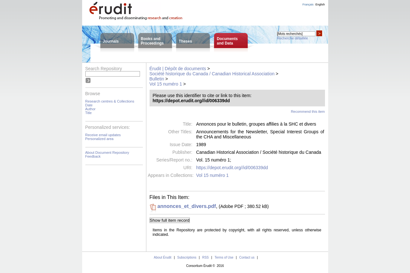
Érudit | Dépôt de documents (178, 68)
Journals (111, 41)
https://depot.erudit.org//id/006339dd (232, 167)
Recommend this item (308, 111)
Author (90, 109)
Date (89, 105)
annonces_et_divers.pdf (187, 206)
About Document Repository (107, 152)
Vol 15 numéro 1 (166, 84)
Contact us (246, 257)
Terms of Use (223, 257)
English (320, 4)
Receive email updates (103, 135)
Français (307, 4)
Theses (185, 41)
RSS (205, 257)
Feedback (93, 156)
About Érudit (162, 257)
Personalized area (99, 139)
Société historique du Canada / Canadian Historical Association (212, 73)
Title (88, 113)
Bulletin (157, 78)
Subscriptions (187, 257)
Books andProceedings (152, 41)
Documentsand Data (227, 41)
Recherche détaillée (292, 38)
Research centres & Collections (109, 101)
